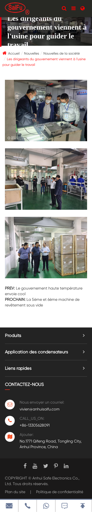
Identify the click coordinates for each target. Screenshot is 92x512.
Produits (13, 335)
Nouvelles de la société (61, 53)
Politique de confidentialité (59, 491)
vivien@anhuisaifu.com (40, 409)
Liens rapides (18, 368)
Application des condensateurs (36, 351)
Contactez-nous (24, 384)
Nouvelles (31, 53)
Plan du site (15, 491)
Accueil (14, 53)
